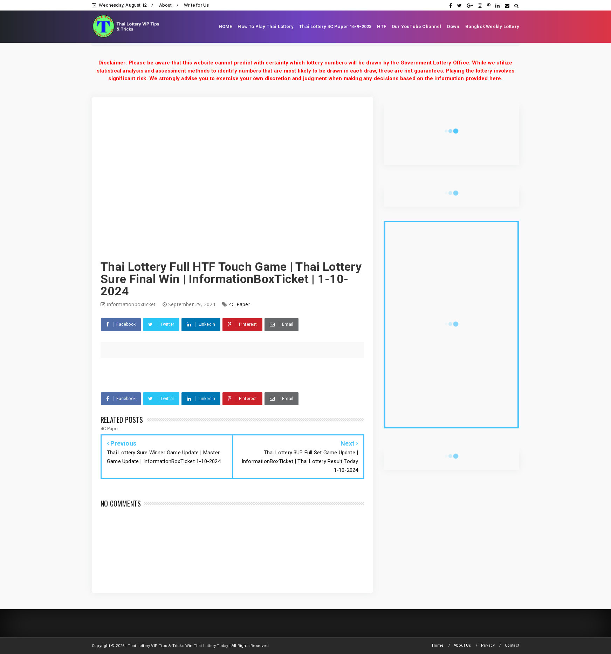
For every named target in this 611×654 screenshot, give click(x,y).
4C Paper (239, 304)
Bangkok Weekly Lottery (492, 26)
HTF (381, 26)
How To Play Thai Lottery (266, 26)
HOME (225, 26)
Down (453, 26)
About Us (462, 645)
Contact (512, 645)
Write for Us (196, 5)
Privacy (488, 645)
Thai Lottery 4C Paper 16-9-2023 (335, 26)
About (165, 5)
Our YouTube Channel (416, 26)
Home (438, 645)
